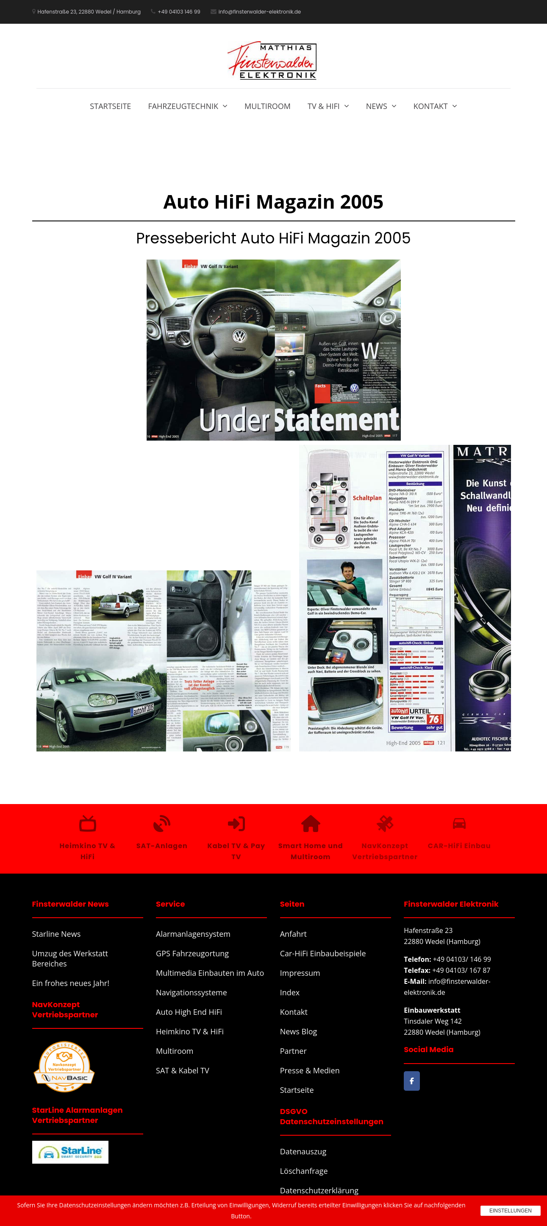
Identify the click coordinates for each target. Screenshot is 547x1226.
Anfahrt (293, 934)
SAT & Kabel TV (182, 1070)
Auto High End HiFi (189, 1012)
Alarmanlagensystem (193, 934)
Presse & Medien (310, 1070)
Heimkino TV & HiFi (190, 1031)
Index (290, 992)
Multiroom (267, 106)
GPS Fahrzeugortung (192, 953)
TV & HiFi (324, 106)
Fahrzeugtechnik (183, 106)
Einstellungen (510, 1211)
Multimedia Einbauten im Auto (210, 973)
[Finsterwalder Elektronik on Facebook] (411, 1081)
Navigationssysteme (191, 992)
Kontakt (431, 106)
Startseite (110, 106)
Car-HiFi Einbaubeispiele (323, 953)
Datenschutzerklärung (319, 1190)
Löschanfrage (304, 1171)
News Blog (298, 1031)
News (376, 106)
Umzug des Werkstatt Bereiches (70, 958)
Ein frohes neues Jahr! (70, 983)
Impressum (300, 973)
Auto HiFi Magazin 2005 (273, 201)
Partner (293, 1051)
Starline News (56, 934)
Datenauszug (303, 1151)
